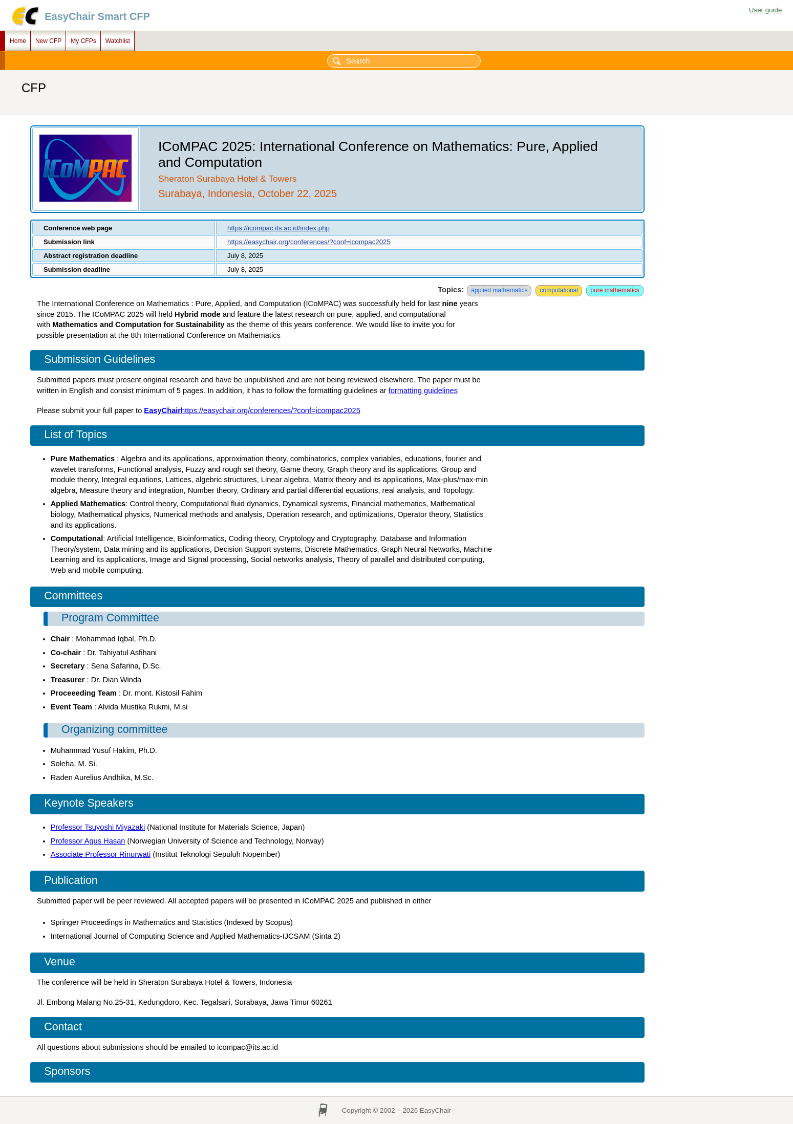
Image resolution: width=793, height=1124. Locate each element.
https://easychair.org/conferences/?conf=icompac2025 (309, 242)
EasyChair (162, 410)
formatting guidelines (423, 390)
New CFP (48, 41)
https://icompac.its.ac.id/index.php (278, 228)
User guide (765, 10)
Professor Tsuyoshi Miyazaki (98, 827)
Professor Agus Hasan (88, 841)
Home (18, 41)
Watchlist (117, 41)
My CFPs (83, 41)
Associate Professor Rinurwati (101, 854)
